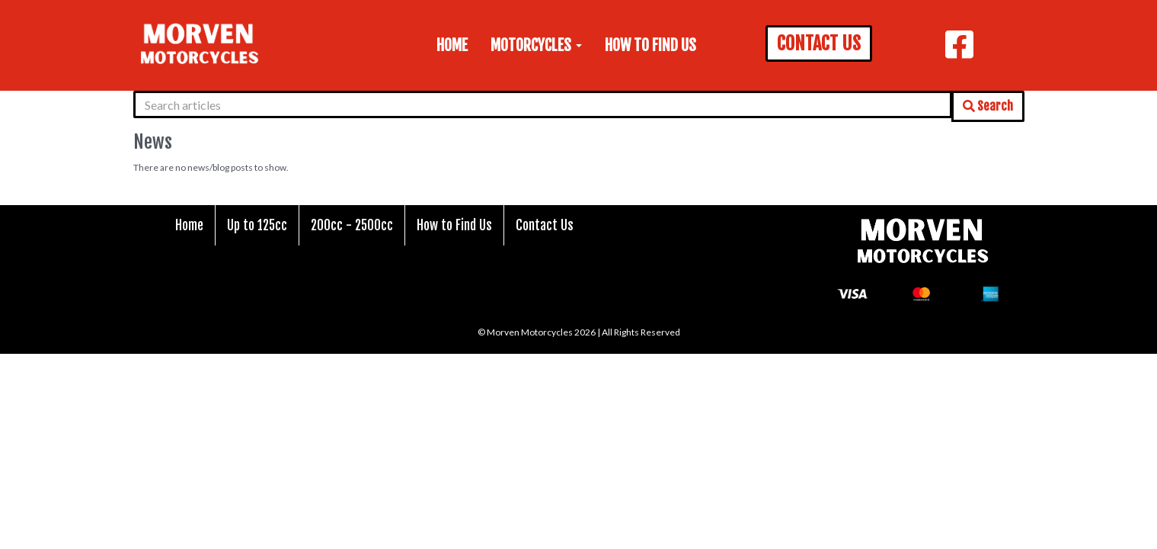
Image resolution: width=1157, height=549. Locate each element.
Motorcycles (536, 45)
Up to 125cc (257, 225)
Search (988, 106)
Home (452, 45)
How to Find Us (650, 45)
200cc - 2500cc (352, 225)
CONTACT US (819, 43)
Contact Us (545, 225)
